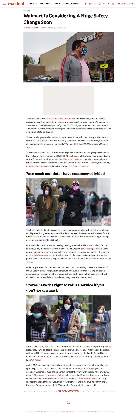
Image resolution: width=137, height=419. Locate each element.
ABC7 (98, 248)
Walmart (56, 137)
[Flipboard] (108, 4)
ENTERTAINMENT (71, 4)
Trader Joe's (86, 248)
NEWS (57, 4)
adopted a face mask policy (39, 166)
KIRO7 (107, 346)
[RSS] (113, 4)
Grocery (26, 10)
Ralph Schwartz (32, 28)
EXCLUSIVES (46, 4)
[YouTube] (90, 4)
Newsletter (125, 4)
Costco (94, 162)
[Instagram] (99, 4)
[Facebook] (85, 4)
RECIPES (33, 4)
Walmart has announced (62, 118)
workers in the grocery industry (51, 375)
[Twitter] (95, 4)
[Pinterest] (104, 4)
